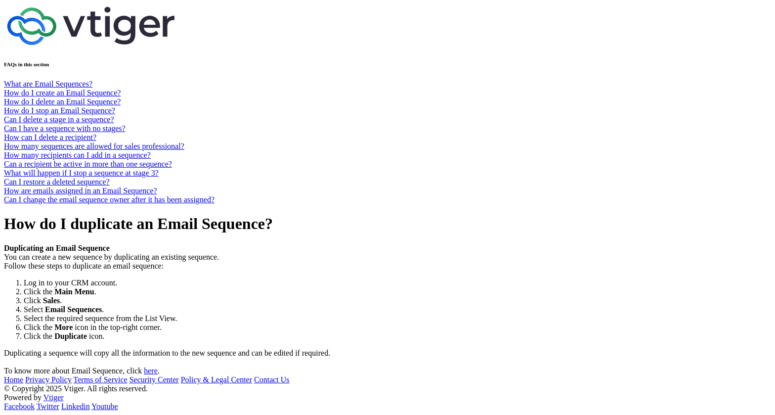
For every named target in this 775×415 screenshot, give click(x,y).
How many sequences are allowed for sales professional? (94, 146)
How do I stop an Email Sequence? (59, 110)
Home (13, 379)
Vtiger (53, 397)
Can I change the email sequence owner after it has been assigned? (109, 199)
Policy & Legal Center (216, 379)
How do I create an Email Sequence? (62, 93)
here (151, 371)
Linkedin (75, 406)
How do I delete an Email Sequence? (62, 101)
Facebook (19, 406)
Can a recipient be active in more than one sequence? (88, 164)
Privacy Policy (48, 379)
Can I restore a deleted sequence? (57, 182)
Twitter (48, 406)
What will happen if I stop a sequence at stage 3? (81, 173)
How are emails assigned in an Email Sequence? (80, 190)
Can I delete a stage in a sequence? (59, 119)
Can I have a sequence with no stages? (65, 128)
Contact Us (272, 379)
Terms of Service (101, 379)
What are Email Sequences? (48, 84)
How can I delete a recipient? (50, 137)
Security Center (154, 379)
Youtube (104, 406)
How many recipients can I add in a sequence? (77, 155)
